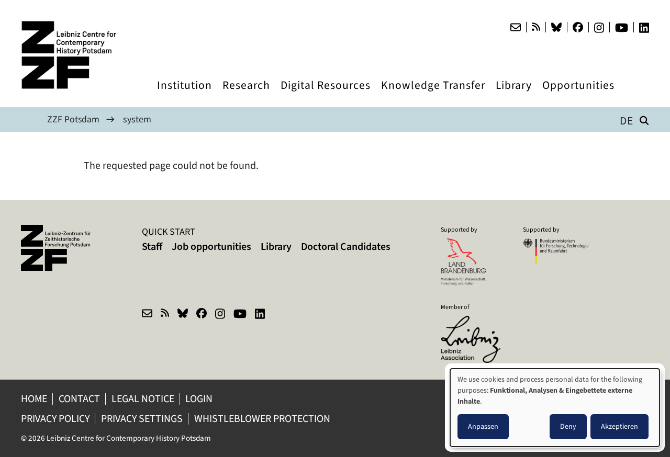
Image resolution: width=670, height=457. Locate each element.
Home (34, 399)
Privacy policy (56, 419)
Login (202, 399)
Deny (568, 426)
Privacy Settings (143, 419)
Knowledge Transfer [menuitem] (433, 94)
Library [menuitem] (514, 94)
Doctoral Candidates (345, 246)
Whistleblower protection (266, 419)
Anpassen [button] (483, 426)
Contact (80, 399)
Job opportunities (211, 246)
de (626, 120)
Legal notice (144, 399)
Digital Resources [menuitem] (326, 94)
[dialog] (555, 408)
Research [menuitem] (246, 94)
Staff (152, 246)
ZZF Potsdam (73, 119)
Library (276, 246)
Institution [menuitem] (184, 94)
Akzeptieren (619, 426)
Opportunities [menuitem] (578, 94)
